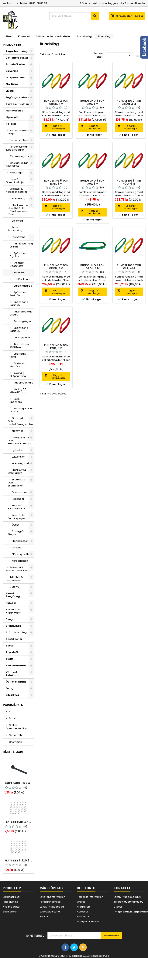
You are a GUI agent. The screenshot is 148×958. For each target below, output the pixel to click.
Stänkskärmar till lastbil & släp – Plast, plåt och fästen (18, 209)
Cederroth (15, 735)
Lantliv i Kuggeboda (52, 907)
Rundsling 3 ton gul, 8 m (92, 182)
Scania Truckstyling (15, 229)
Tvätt (9, 659)
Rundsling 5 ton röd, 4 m (129, 182)
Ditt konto (86, 888)
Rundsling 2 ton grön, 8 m (92, 266)
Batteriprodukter (17, 58)
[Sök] (74, 16)
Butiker (44, 916)
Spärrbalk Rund (18, 355)
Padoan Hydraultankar (16, 507)
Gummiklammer (22, 492)
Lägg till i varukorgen (55, 127)
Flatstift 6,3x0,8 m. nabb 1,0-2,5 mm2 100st (19, 860)
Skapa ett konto (135, 3)
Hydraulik (12, 117)
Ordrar (81, 902)
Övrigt (15, 525)
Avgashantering (17, 51)
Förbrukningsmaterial (22, 156)
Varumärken (13, 705)
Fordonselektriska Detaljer (19, 132)
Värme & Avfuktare (12, 673)
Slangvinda (14, 626)
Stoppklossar (20, 541)
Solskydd (17, 221)
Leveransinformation (52, 897)
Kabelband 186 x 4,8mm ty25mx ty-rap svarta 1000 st (19, 783)
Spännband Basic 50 (19, 294)
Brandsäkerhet (16, 64)
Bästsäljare (13, 752)
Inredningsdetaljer (23, 463)
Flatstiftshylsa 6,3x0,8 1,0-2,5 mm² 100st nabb (19, 821)
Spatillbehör (14, 639)
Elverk (10, 91)
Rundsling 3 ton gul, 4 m (129, 266)
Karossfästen (20, 561)
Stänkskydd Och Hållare (17, 471)
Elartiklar (12, 84)
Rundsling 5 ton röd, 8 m (56, 346)
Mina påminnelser (88, 921)
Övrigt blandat (16, 682)
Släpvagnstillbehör (23, 554)
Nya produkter (11, 907)
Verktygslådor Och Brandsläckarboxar (19, 440)
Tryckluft (12, 652)
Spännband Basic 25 (19, 303)
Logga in (113, 3)
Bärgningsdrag (23, 286)
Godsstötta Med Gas (18, 365)
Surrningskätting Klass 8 (21, 410)
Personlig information (90, 897)
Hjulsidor (17, 450)
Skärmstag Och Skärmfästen (16, 482)
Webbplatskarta (50, 911)
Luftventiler (18, 457)
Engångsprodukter (18, 97)
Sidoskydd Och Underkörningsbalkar (21, 421)
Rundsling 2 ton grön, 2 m (129, 102)
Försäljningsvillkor (50, 902)
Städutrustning (16, 632)
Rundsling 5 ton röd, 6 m (56, 182)
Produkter (12, 45)
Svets (9, 645)
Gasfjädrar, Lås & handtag (17, 164)
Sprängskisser (11, 897)
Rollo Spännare (16, 400)
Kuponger (83, 916)
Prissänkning (10, 902)
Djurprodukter (15, 77)
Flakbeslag (18, 198)
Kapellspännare (23, 382)
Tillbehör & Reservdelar (14, 578)
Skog (9, 619)
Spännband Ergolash (19, 254)
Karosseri (12, 124)
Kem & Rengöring (13, 595)
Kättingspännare (24, 337)
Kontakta (8, 3)
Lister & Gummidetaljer (15, 180)
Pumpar (11, 603)
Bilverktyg (12, 695)
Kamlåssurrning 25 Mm (21, 245)
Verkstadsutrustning (19, 665)
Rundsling (20, 272)
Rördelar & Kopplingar (13, 611)
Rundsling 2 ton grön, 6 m (56, 266)
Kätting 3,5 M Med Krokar (18, 390)
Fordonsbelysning (21, 140)
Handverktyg (14, 110)
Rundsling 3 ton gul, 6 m (92, 102)
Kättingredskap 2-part (21, 313)
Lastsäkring (19, 237)
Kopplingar (16, 172)
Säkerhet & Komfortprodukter (17, 569)
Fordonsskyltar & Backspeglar (17, 148)
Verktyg (14, 586)
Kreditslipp (83, 907)
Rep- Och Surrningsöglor (17, 516)
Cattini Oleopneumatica (16, 726)
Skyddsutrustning (18, 104)
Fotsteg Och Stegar (17, 533)
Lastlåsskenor (22, 279)
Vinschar (17, 547)
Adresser (82, 911)
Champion (15, 742)
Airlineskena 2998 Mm (19, 345)
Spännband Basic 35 (19, 329)
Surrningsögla (22, 321)
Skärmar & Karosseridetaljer (16, 190)
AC (10, 711)
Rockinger (18, 499)
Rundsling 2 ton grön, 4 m (56, 102)
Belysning (12, 71)
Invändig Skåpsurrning (18, 374)
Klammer (17, 431)
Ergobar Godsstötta (17, 264)
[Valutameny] (85, 3)
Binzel (12, 718)
